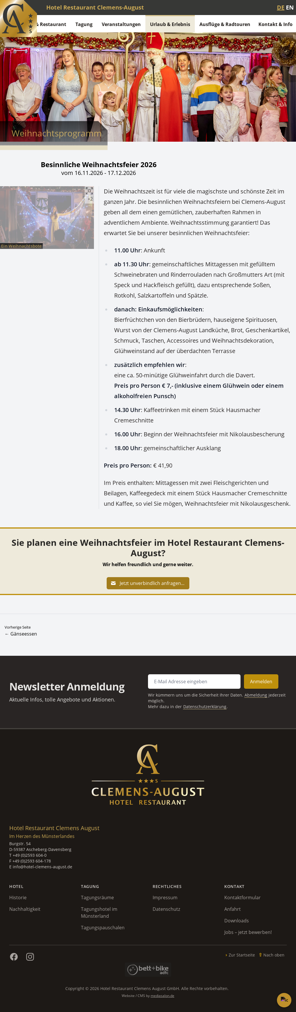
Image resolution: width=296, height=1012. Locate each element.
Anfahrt (232, 909)
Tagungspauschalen (103, 927)
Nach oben (273, 955)
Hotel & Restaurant (44, 24)
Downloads (236, 920)
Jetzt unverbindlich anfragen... (147, 583)
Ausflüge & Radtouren (224, 24)
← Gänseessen (21, 634)
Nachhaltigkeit (24, 909)
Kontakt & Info (275, 24)
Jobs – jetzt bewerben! (248, 932)
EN (290, 7)
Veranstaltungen (121, 24)
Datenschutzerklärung (196, 704)
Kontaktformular (242, 897)
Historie (18, 897)
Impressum (165, 897)
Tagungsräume (97, 897)
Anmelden (245, 683)
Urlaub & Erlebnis (170, 24)
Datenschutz (166, 909)
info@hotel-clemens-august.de (42, 866)
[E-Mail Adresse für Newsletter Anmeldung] (188, 683)
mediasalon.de (162, 995)
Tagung (83, 24)
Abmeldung (241, 694)
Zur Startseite (242, 955)
